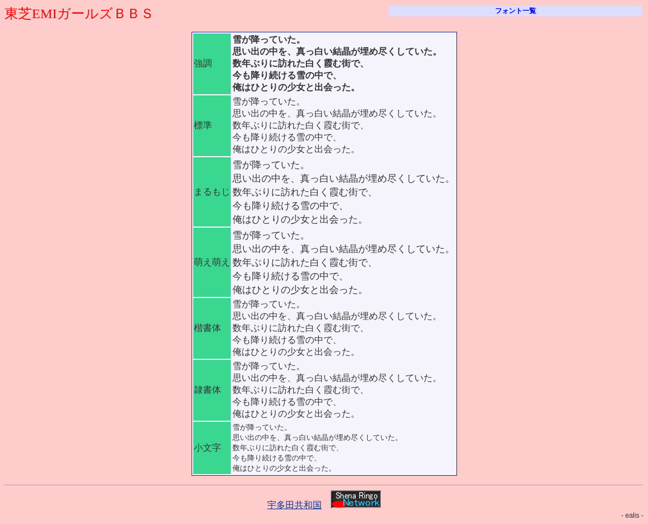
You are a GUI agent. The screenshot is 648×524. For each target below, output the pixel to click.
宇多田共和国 (294, 505)
